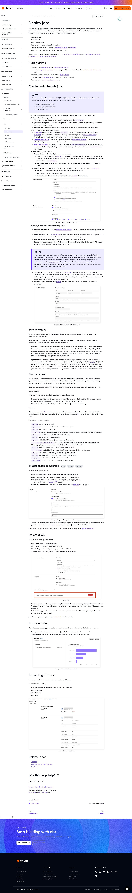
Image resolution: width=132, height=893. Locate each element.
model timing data (61, 48)
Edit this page (34, 804)
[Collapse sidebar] (12, 817)
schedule (59, 156)
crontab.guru (44, 412)
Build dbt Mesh (6, 84)
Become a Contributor (48, 874)
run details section (88, 528)
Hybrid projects (8, 153)
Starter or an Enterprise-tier (92, 70)
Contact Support (73, 871)
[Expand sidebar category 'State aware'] (21, 119)
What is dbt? (6, 20)
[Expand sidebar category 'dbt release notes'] (21, 190)
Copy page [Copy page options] (98, 16)
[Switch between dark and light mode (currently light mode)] (111, 8)
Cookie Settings (115, 889)
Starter (63, 466)
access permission (47, 77)
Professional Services (74, 874)
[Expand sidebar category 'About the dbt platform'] (21, 29)
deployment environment (51, 80)
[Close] (130, 2)
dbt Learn (19, 876)
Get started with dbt (8, 49)
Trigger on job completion (47, 70)
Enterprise (70, 466)
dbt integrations (7, 176)
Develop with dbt (7, 76)
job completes (94, 168)
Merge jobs (8, 138)
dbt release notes (7, 190)
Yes (32, 781)
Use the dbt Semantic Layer (8, 166)
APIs (64, 8)
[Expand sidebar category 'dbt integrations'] (21, 176)
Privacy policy (33, 787)
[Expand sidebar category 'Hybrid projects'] (21, 153)
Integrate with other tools (11, 157)
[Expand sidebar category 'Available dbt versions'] (21, 185)
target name (56, 234)
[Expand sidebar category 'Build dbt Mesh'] (21, 84)
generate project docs (79, 140)
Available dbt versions (8, 186)
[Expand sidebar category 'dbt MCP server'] (21, 67)
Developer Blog (20, 881)
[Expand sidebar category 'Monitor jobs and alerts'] (21, 147)
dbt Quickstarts (7, 44)
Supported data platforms (7, 34)
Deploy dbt (5, 94)
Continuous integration (7, 109)
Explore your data (7, 161)
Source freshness (94, 147)
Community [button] (78, 8)
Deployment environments (11, 104)
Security (106, 889)
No (40, 781)
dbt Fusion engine (7, 25)
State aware (7, 119)
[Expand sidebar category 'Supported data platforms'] (21, 33)
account (46, 67)
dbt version (67, 272)
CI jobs (7, 135)
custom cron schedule (93, 54)
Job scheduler (8, 101)
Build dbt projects (7, 80)
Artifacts (34, 762)
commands (37, 135)
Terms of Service (42, 792)
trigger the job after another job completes (42, 56)
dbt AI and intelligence (9, 58)
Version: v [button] (20, 8)
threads (58, 282)
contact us (56, 617)
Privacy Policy (32, 792)
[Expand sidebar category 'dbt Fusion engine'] (21, 25)
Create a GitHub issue (46, 787)
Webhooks (34, 767)
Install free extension (24, 843)
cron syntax (52, 161)
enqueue (74, 176)
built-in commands (89, 135)
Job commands (9, 142)
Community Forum (48, 879)
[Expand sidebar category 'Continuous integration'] (21, 109)
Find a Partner (72, 876)
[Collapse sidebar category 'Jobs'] (21, 124)
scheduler (35, 800)
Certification (19, 879)
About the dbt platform (9, 29)
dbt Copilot (5, 63)
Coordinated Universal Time (46, 98)
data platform (64, 75)
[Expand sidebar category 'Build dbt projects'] (21, 80)
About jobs (8, 128)
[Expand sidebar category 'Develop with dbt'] (21, 76)
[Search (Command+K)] (94, 8)
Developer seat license (60, 67)
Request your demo (39, 843)
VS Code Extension (21, 871)
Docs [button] (50, 8)
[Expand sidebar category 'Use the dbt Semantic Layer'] (21, 166)
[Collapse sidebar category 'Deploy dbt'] (21, 94)
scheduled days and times (72, 54)
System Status (72, 879)
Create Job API (52, 482)
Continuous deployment (11, 115)
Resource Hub (20, 874)
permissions (55, 525)
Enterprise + (79, 466)
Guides (58, 8)
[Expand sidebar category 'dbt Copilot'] (21, 63)
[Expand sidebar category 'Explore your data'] (21, 161)
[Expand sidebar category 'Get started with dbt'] (21, 49)
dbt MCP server (7, 67)
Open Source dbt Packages (50, 876)
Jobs (5, 124)
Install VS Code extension (122, 8)
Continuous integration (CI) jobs (41, 764)
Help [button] (69, 8)
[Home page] (30, 16)
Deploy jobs (8, 132)
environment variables (63, 230)
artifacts (73, 48)
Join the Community (48, 871)
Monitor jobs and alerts (9, 147)
